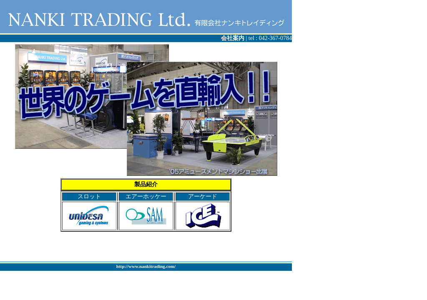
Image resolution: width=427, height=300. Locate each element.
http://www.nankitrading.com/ (146, 266)
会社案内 (233, 38)
